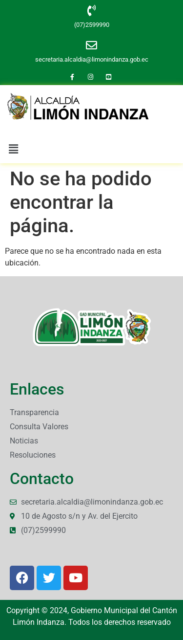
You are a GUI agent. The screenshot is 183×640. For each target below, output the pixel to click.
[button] (13, 149)
